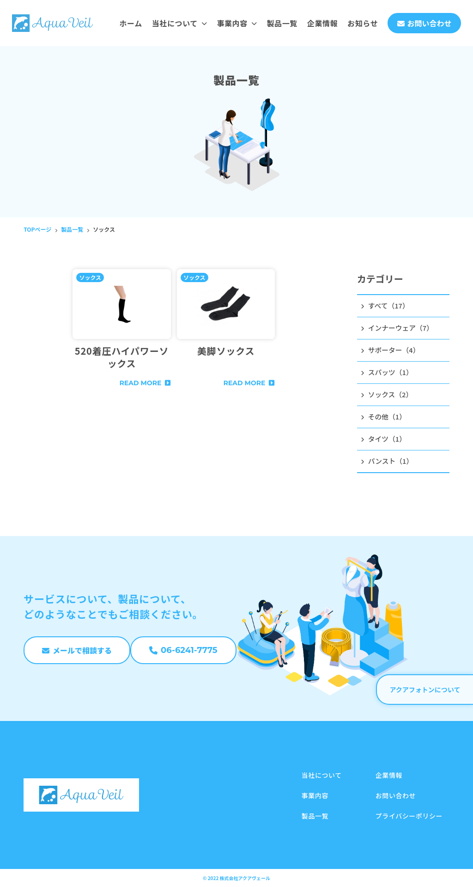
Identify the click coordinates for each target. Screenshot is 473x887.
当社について (179, 23)
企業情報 (322, 23)
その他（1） (385, 421)
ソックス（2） (389, 398)
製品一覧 (282, 23)
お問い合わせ (396, 795)
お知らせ (362, 23)
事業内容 (237, 23)
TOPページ (37, 229)
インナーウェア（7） (400, 329)
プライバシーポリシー (409, 816)
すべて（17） (386, 306)
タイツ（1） (385, 444)
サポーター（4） (392, 352)
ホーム (130, 23)
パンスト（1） (389, 468)
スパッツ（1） (389, 375)
